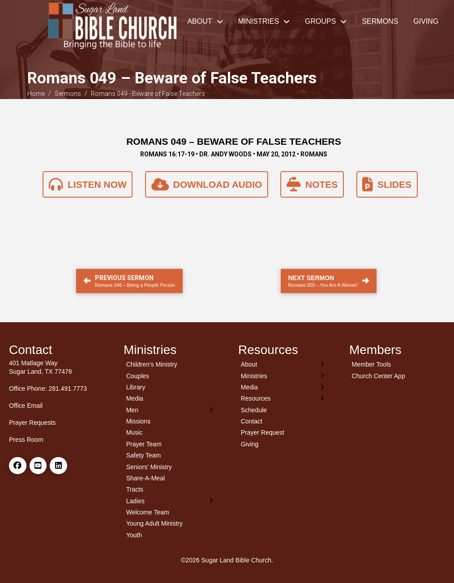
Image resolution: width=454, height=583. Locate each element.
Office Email (26, 405)
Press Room (26, 439)
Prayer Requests (32, 422)
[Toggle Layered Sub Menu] (170, 409)
